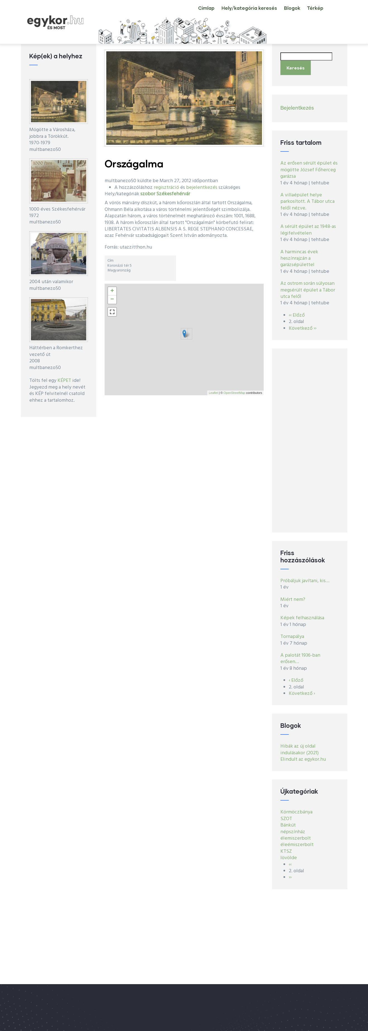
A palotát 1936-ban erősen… (300, 655)
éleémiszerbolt (297, 842)
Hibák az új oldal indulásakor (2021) (299, 746)
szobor (147, 194)
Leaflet (213, 392)
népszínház (292, 829)
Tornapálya (292, 634)
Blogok (285, 12)
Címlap (191, 12)
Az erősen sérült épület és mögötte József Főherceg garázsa (309, 166)
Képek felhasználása (302, 615)
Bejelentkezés (297, 104)
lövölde (288, 855)
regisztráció (166, 188)
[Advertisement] (309, 437)
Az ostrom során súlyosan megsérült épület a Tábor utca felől (307, 287)
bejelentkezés (201, 188)
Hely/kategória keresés (237, 12)
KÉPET (64, 381)
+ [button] (112, 291)
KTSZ (286, 848)
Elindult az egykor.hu (303, 756)
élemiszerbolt (295, 835)
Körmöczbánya (296, 809)
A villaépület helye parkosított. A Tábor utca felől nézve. (307, 198)
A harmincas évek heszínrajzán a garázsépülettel (299, 255)
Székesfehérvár (173, 194)
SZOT (286, 815)
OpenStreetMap (234, 392)
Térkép (313, 12)
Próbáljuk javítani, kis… (304, 578)
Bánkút (288, 822)
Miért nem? (292, 596)
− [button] (112, 299)
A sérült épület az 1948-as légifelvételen (308, 227)
